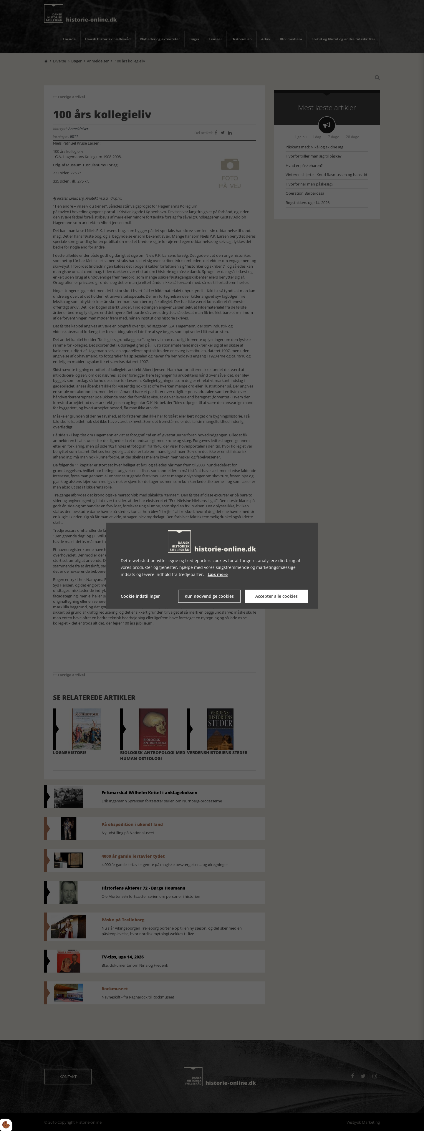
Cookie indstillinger (140, 596)
